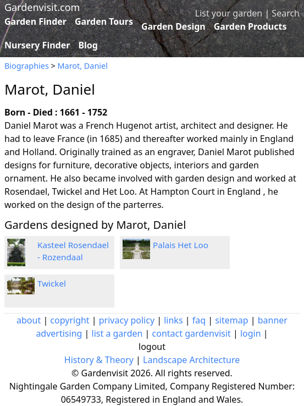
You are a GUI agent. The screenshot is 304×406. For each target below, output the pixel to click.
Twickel (51, 283)
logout (152, 347)
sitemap (231, 320)
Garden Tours (104, 21)
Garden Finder (35, 21)
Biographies (26, 66)
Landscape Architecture (191, 360)
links (173, 320)
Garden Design (173, 26)
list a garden (117, 333)
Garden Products (250, 26)
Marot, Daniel (83, 66)
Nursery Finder (37, 45)
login (250, 333)
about (28, 320)
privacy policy (126, 320)
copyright (69, 320)
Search (286, 13)
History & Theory (99, 360)
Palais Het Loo (180, 244)
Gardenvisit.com (42, 7)
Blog (88, 45)
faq (199, 320)
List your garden (228, 13)
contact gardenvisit (191, 333)
